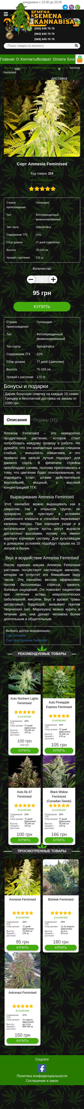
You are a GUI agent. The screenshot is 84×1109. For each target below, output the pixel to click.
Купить (42, 306)
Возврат (44, 59)
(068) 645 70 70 (44, 39)
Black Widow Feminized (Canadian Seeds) (59, 796)
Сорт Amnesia (15, 635)
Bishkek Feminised (61, 899)
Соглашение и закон (42, 1081)
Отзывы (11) (45, 420)
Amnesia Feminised (22, 899)
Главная (7, 59)
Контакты (29, 59)
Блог (71, 59)
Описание (17, 419)
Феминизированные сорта (48, 67)
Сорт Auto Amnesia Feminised (26, 640)
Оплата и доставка (59, 68)
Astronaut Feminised (22, 992)
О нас (17, 64)
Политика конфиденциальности (42, 1076)
